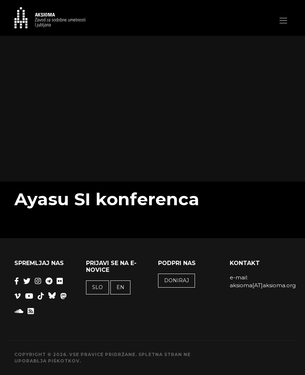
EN (120, 287)
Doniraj (176, 280)
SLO (97, 287)
